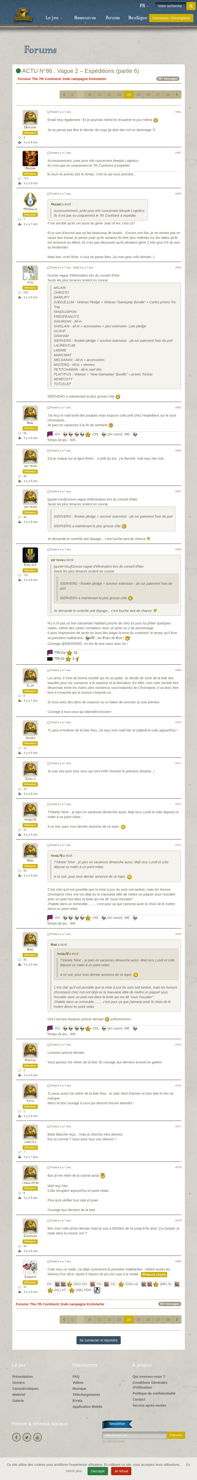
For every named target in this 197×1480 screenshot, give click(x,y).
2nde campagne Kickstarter (84, 79)
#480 (178, 1261)
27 (158, 94)
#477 (178, 1126)
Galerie (18, 1401)
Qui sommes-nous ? (149, 1376)
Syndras (30, 1277)
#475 (178, 1044)
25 (138, 94)
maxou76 (30, 820)
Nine (30, 423)
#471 (178, 763)
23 (119, 94)
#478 (178, 1167)
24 (129, 94)
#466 (178, 450)
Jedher (30, 738)
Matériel (19, 1395)
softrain (30, 466)
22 (109, 94)
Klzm (30, 686)
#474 (178, 934)
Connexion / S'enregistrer (171, 18)
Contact (139, 1399)
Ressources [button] (85, 19)
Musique (79, 1389)
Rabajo (30, 1060)
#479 (178, 1220)
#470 (178, 722)
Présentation (23, 1376)
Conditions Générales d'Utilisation (150, 1385)
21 (100, 94)
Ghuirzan (30, 1236)
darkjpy (30, 1142)
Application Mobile (87, 1407)
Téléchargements (86, 1395)
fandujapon (30, 1183)
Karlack (30, 565)
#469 (178, 670)
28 (168, 94)
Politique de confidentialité (154, 1393)
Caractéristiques (26, 1389)
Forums (113, 18)
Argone (30, 168)
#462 (178, 152)
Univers (19, 1383)
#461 (178, 111)
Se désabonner (113, 1441)
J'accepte (98, 1471)
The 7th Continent (46, 79)
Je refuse (121, 1471)
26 (148, 94)
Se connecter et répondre (99, 1340)
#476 (178, 1085)
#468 (178, 549)
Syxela (30, 779)
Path (30, 1101)
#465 (178, 407)
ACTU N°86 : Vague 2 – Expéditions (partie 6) (77, 71)
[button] (144, 6)
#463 (178, 193)
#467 (178, 491)
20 (90, 94)
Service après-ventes (149, 1405)
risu (30, 282)
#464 (178, 267)
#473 (178, 845)
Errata (77, 1401)
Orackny (30, 127)
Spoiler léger (154, 1274)
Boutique (137, 18)
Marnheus (30, 209)
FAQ (76, 1376)
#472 (178, 804)
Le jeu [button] (54, 18)
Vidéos (78, 1383)
